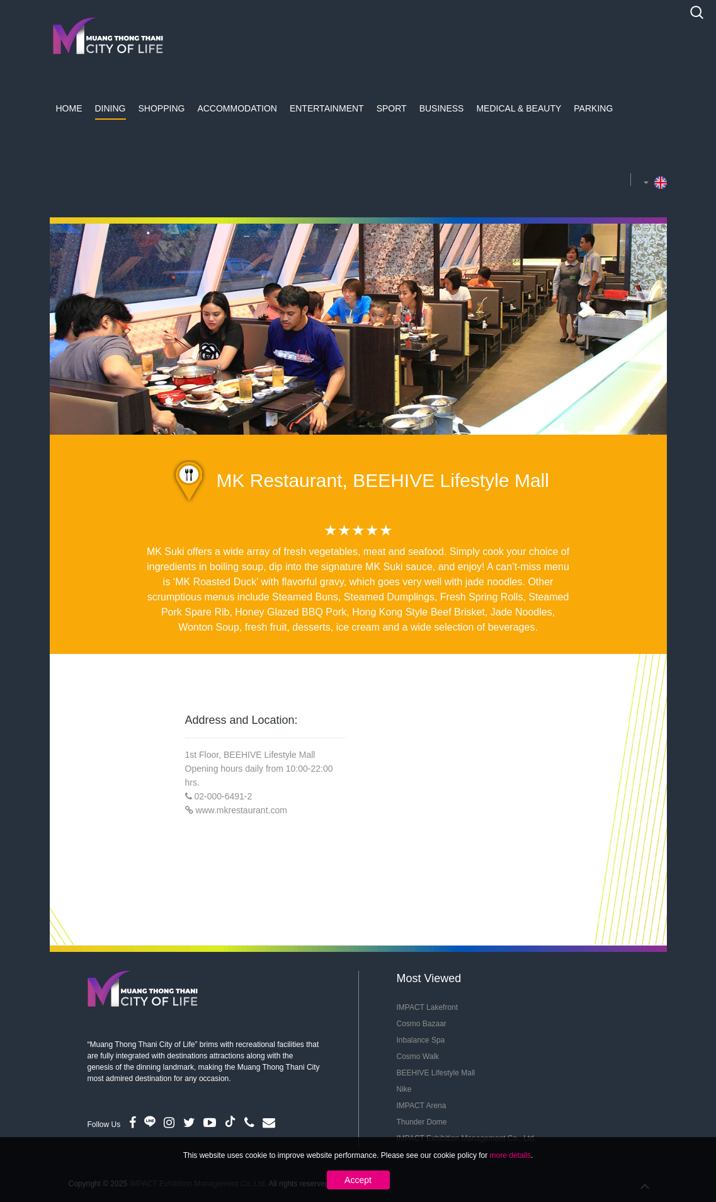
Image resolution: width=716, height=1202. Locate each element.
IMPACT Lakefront (427, 1007)
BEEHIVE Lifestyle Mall (436, 1072)
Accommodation (237, 108)
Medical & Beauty (518, 108)
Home (69, 108)
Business (441, 108)
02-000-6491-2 (223, 796)
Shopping (162, 108)
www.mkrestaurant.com (241, 810)
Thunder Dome (422, 1122)
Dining (110, 108)
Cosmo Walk (418, 1056)
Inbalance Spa (421, 1040)
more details (510, 1155)
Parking (593, 108)
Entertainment (327, 108)
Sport (392, 108)
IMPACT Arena (421, 1105)
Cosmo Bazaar (421, 1023)
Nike (404, 1089)
